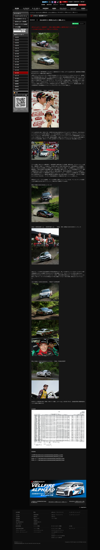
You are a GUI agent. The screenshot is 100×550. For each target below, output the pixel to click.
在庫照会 (35, 520)
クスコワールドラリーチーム (57, 530)
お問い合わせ (19, 523)
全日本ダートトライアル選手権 (58, 535)
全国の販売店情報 (19, 528)
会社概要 (18, 516)
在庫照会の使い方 (37, 522)
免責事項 (18, 520)
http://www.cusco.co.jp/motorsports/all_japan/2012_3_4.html (49, 456)
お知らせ (53, 516)
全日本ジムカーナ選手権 (56, 537)
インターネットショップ (74, 514)
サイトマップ (72, 528)
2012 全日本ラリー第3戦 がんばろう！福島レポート (52, 20)
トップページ (32, 12)
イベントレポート (37, 532)
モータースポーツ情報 (56, 528)
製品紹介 (35, 516)
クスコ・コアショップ (20, 530)
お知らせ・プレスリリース (57, 514)
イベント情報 (36, 528)
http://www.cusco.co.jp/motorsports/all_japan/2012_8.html (51, 458)
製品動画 (35, 523)
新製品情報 (36, 514)
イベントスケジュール (38, 530)
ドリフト (53, 534)
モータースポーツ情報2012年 (41, 12)
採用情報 (18, 518)
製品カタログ (36, 518)
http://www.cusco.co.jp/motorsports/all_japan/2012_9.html (51, 460)
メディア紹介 (54, 518)
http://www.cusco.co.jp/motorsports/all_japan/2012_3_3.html (49, 454)
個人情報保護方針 (19, 522)
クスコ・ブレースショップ (21, 532)
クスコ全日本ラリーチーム (57, 532)
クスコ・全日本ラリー (52, 12)
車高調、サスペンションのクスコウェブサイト (22, 4)
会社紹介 (18, 514)
